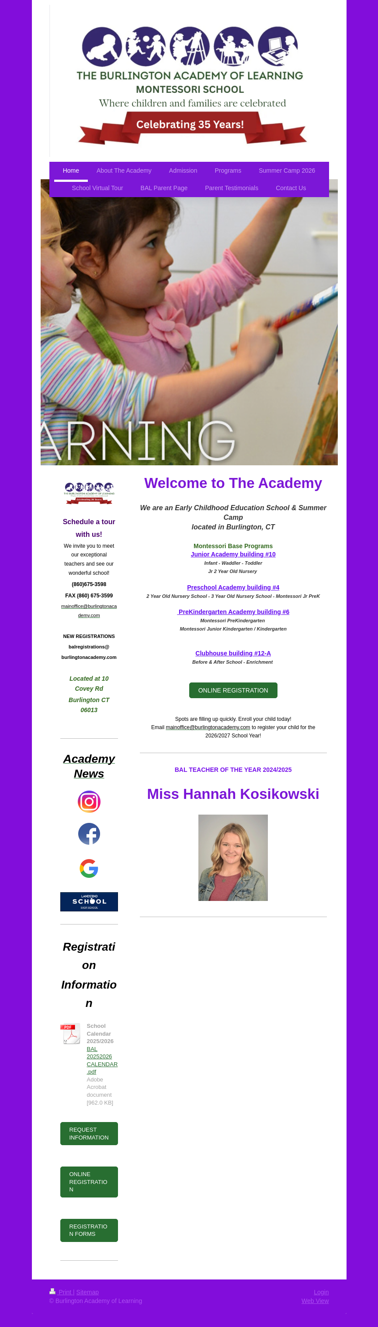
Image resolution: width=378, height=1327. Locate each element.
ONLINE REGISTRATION (233, 690)
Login (321, 1292)
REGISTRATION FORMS (88, 1230)
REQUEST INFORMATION (89, 1133)
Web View (315, 1300)
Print (61, 1292)
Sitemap (87, 1292)
